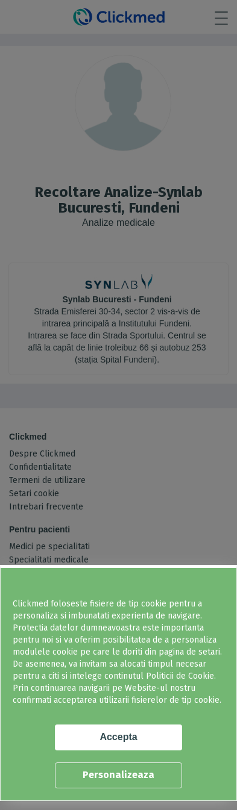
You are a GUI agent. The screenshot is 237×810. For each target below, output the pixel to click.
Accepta (118, 737)
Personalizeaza (118, 774)
